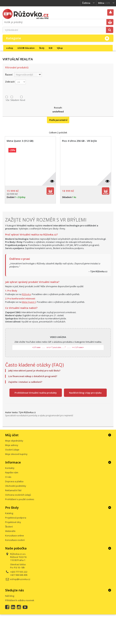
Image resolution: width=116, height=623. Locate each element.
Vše (7, 100)
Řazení (9, 74)
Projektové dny (13, 522)
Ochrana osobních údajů (18, 494)
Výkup (60, 48)
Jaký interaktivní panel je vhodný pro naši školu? (34, 370)
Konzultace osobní (15, 540)
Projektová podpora (15, 517)
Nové (22, 100)
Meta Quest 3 (29, 302)
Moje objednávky (14, 440)
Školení (9, 526)
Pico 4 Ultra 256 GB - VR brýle (79, 140)
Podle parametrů (58, 120)
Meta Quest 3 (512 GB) (20, 140)
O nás (8, 476)
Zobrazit (10, 81)
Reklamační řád (13, 490)
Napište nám (11, 472)
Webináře (10, 531)
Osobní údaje (12, 449)
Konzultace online (14, 535)
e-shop (9, 48)
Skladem (14, 100)
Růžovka (26, 294)
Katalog (9, 513)
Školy (41, 48)
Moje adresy (11, 445)
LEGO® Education (26, 48)
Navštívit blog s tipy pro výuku (85, 392)
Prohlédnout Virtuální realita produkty (36, 392)
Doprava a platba (14, 481)
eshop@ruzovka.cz (20, 579)
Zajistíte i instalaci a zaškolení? (25, 381)
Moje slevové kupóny (16, 454)
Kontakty (9, 468)
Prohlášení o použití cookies (19, 499)
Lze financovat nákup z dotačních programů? (32, 376)
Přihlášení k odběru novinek (19, 600)
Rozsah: (58, 107)
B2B (50, 48)
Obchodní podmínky (15, 485)
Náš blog (9, 595)
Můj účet (12, 435)
